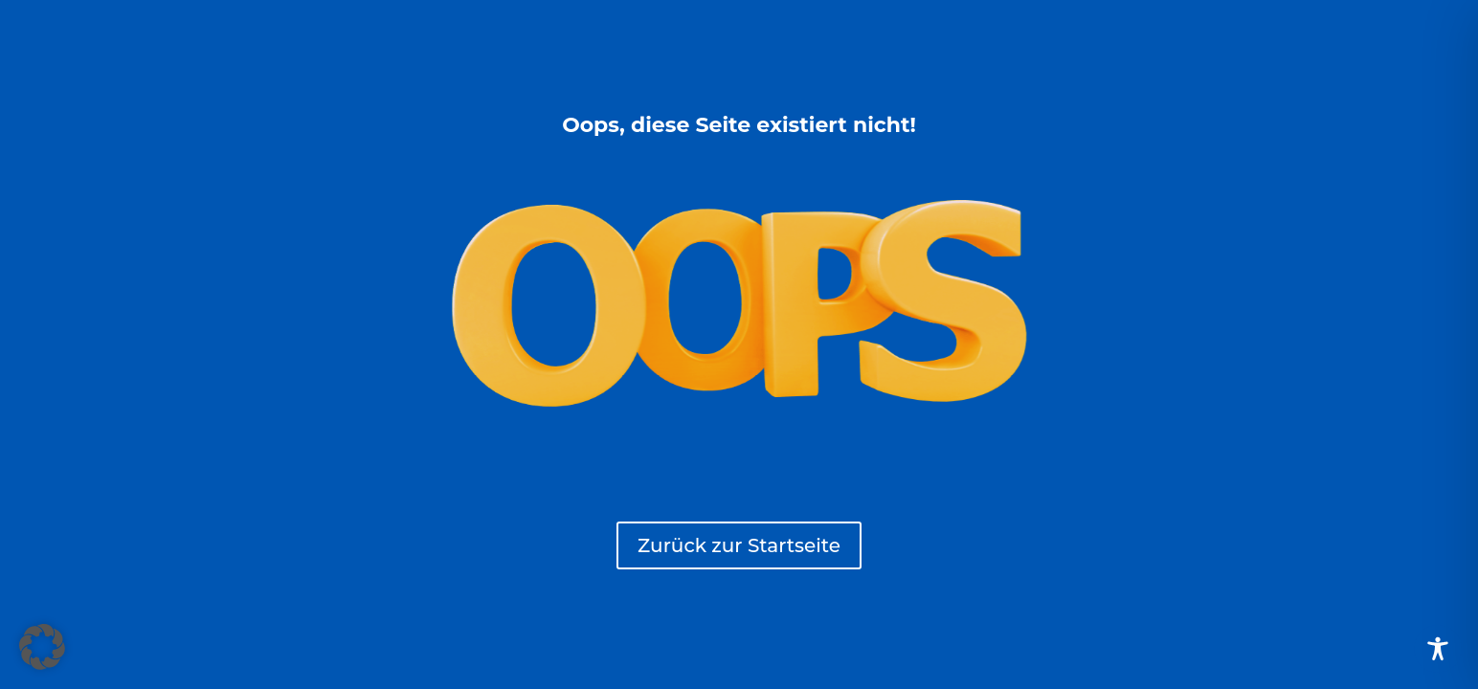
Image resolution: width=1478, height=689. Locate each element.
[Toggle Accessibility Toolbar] (1438, 649)
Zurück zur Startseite (739, 545)
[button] (42, 647)
